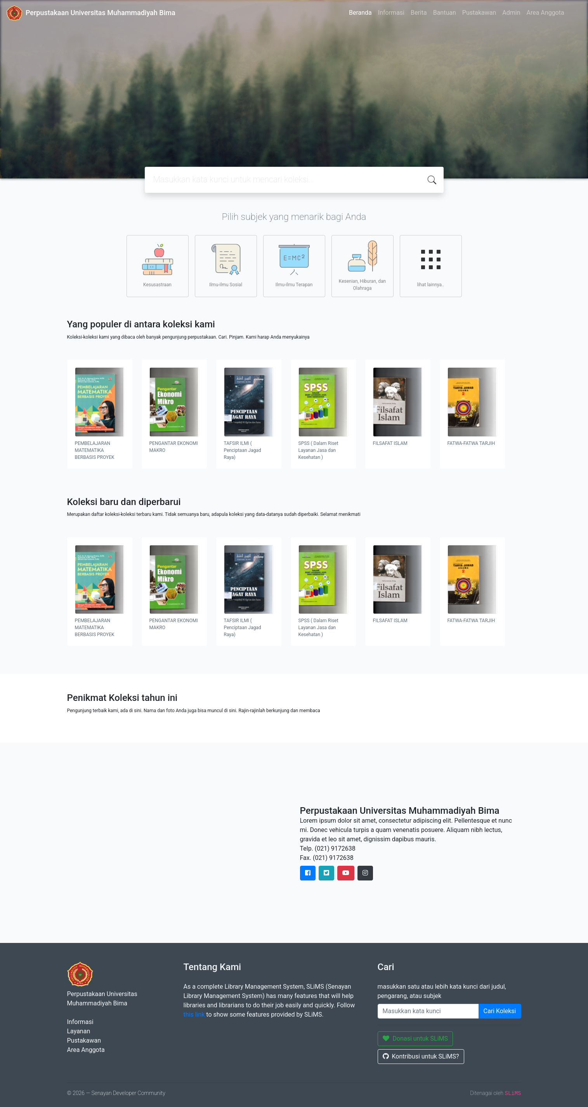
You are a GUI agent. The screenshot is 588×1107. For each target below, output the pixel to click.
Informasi (391, 12)
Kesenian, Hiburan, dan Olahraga (362, 265)
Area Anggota (545, 12)
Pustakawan (479, 12)
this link (194, 1014)
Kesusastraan (157, 265)
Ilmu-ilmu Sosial (225, 265)
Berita (419, 12)
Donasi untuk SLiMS (415, 1038)
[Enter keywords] (428, 1011)
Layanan (78, 1031)
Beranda (360, 12)
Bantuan (444, 12)
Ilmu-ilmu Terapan (294, 265)
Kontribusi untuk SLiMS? (421, 1056)
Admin (511, 12)
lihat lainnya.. (430, 265)
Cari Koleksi (500, 1011)
